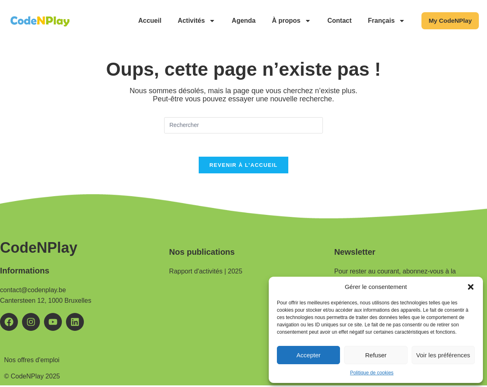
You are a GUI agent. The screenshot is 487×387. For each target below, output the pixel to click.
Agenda (240, 20)
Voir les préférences (443, 355)
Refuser (376, 355)
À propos (287, 20)
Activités (192, 20)
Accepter (308, 355)
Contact (335, 20)
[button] (471, 287)
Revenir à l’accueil (243, 167)
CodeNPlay (38, 249)
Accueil (145, 20)
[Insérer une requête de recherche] (243, 125)
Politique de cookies (372, 373)
